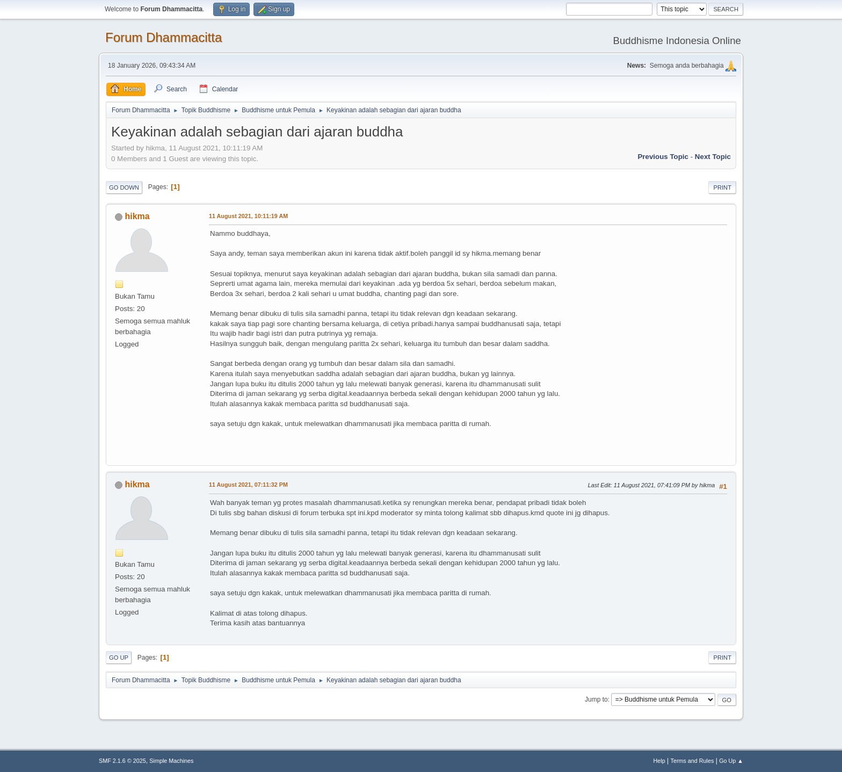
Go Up (118, 657)
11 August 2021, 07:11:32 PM (248, 484)
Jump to (596, 699)
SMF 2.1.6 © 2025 (122, 760)
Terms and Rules (692, 760)
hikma (137, 216)
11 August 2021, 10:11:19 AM (248, 216)
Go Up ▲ (731, 760)
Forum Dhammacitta (163, 37)
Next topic (713, 157)
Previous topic (662, 157)
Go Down (124, 187)
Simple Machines (171, 760)
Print (722, 187)
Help (659, 760)
